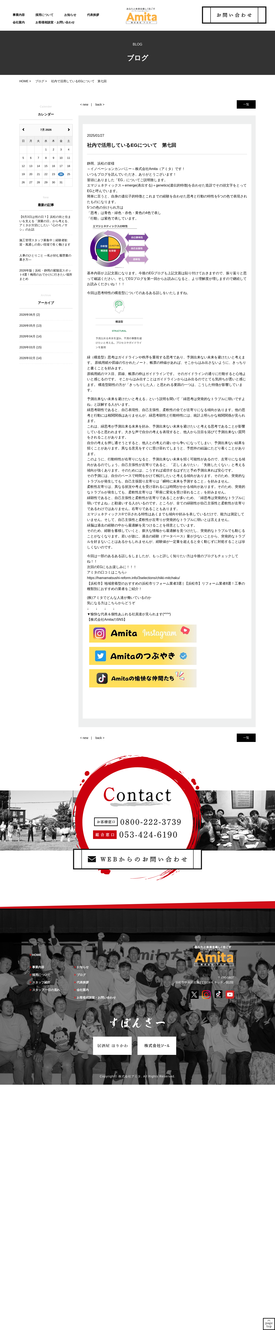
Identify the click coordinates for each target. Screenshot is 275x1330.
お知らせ (70, 15)
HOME (36, 955)
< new (84, 104)
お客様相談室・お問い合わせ (55, 22)
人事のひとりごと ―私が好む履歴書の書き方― (45, 257)
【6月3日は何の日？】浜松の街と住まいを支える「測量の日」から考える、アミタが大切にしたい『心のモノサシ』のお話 (45, 223)
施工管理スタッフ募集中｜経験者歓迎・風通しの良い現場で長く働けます (44, 242)
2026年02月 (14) (30, 358)
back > (99, 104)
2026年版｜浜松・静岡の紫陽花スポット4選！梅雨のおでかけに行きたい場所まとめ (45, 275)
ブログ (81, 975)
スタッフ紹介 (41, 982)
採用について (44, 15)
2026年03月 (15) (30, 347)
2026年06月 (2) (29, 314)
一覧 (246, 104)
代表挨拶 (93, 15)
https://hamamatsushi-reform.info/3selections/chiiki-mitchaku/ (133, 578)
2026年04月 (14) (30, 336)
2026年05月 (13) (30, 325)
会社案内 (19, 22)
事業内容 (19, 15)
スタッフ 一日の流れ (46, 990)
